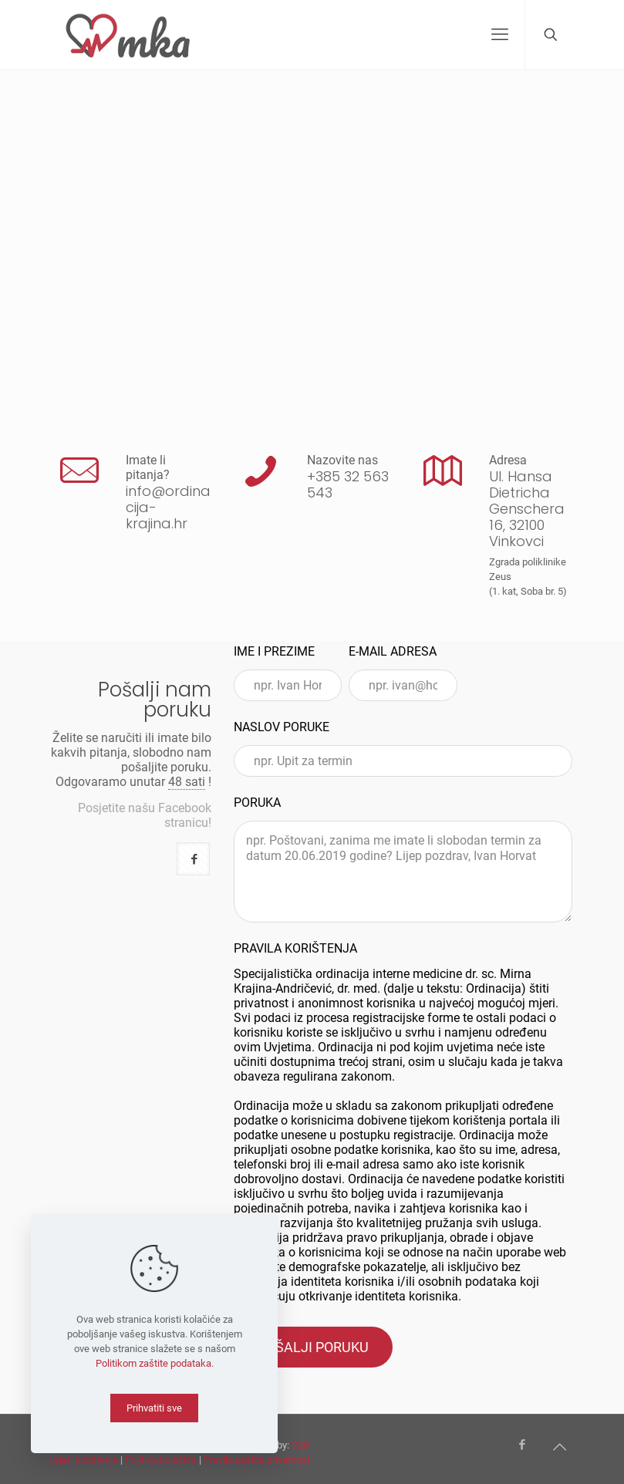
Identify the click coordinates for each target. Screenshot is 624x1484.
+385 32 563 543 (348, 484)
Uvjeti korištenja (83, 1459)
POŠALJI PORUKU (313, 1347)
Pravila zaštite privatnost (257, 1459)
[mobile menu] (500, 35)
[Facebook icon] (522, 1445)
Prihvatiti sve (154, 1408)
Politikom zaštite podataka (153, 1363)
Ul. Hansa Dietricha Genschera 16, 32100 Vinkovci (527, 509)
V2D (301, 1445)
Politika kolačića (161, 1459)
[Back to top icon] (560, 1447)
